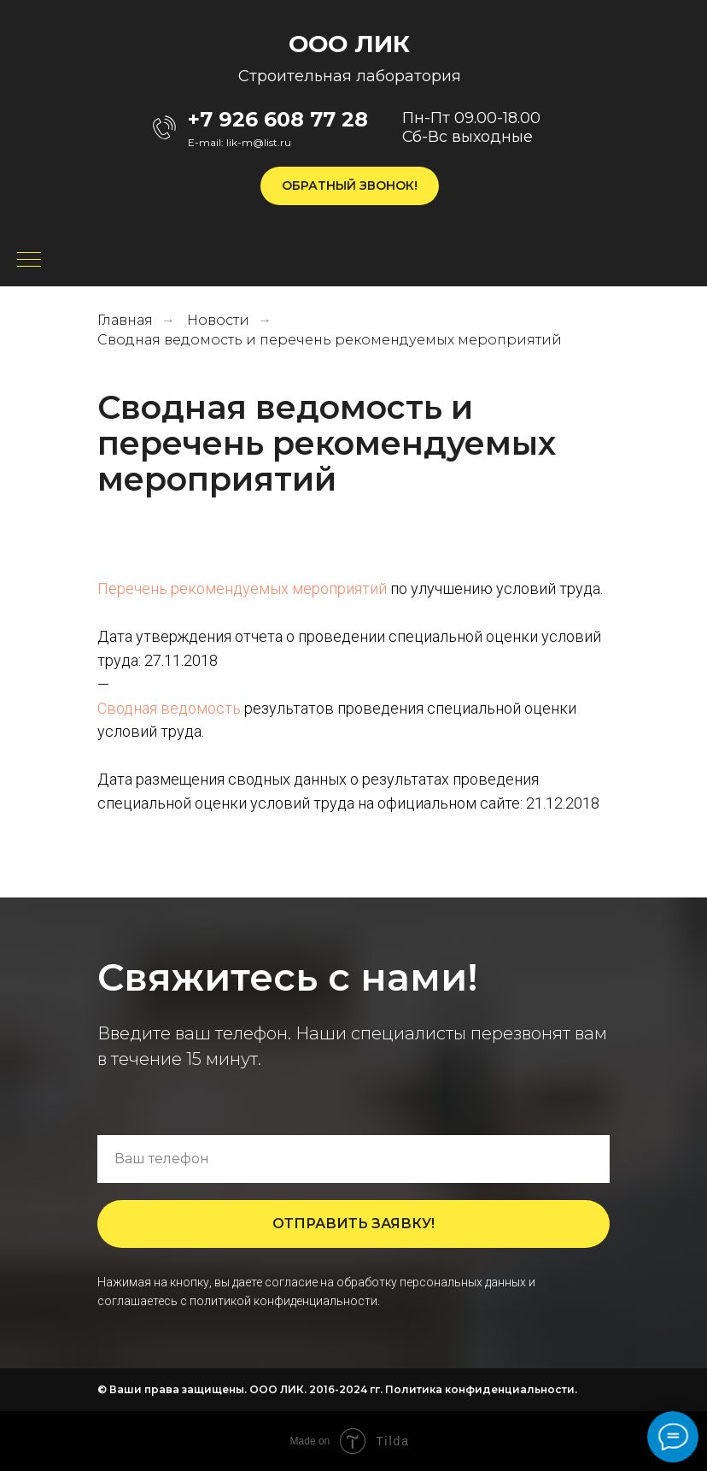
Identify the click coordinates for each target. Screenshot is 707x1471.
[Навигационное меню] (29, 260)
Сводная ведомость (169, 708)
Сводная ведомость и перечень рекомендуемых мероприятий (329, 340)
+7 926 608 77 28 (278, 119)
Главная (125, 320)
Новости (218, 320)
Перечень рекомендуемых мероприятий (242, 588)
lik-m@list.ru (258, 142)
